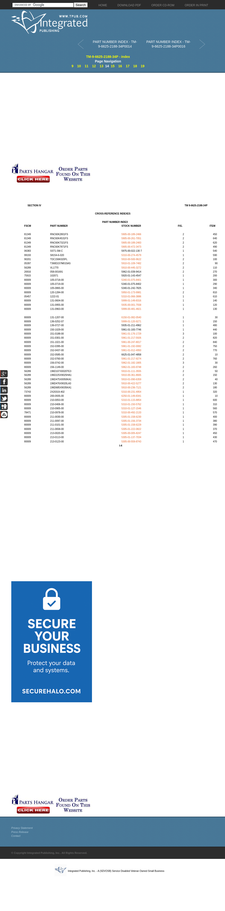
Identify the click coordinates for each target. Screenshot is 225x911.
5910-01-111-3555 (131, 371)
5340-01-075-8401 (131, 280)
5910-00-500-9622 (131, 259)
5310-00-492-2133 (131, 412)
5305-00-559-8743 (131, 441)
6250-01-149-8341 (131, 396)
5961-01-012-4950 (131, 350)
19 (143, 66)
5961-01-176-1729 (131, 333)
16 (120, 66)
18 (135, 66)
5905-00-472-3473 (131, 246)
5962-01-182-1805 (131, 362)
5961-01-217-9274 (131, 358)
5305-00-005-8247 (131, 433)
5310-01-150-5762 (131, 404)
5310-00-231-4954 (131, 392)
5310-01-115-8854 (131, 400)
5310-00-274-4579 (131, 255)
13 (101, 66)
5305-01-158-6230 (131, 417)
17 (128, 66)
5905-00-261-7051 (131, 238)
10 (79, 66)
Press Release (20, 832)
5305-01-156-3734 (131, 421)
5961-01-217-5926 (131, 337)
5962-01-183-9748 (131, 367)
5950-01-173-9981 (131, 292)
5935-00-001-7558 (131, 305)
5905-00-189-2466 (131, 234)
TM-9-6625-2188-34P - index (108, 57)
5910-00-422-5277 (131, 383)
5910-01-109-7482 (131, 263)
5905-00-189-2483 (131, 242)
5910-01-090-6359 (131, 379)
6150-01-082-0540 (131, 317)
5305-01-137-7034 (131, 437)
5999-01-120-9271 (131, 321)
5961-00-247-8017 (131, 342)
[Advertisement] (52, 118)
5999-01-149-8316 (131, 300)
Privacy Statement (22, 827)
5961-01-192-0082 (131, 346)
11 (86, 66)
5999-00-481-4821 (131, 309)
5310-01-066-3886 (131, 296)
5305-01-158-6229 (131, 424)
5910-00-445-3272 (131, 267)
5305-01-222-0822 (131, 429)
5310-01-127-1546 (131, 408)
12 (94, 66)
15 (113, 66)
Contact (15, 835)
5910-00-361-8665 (131, 375)
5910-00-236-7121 (131, 387)
